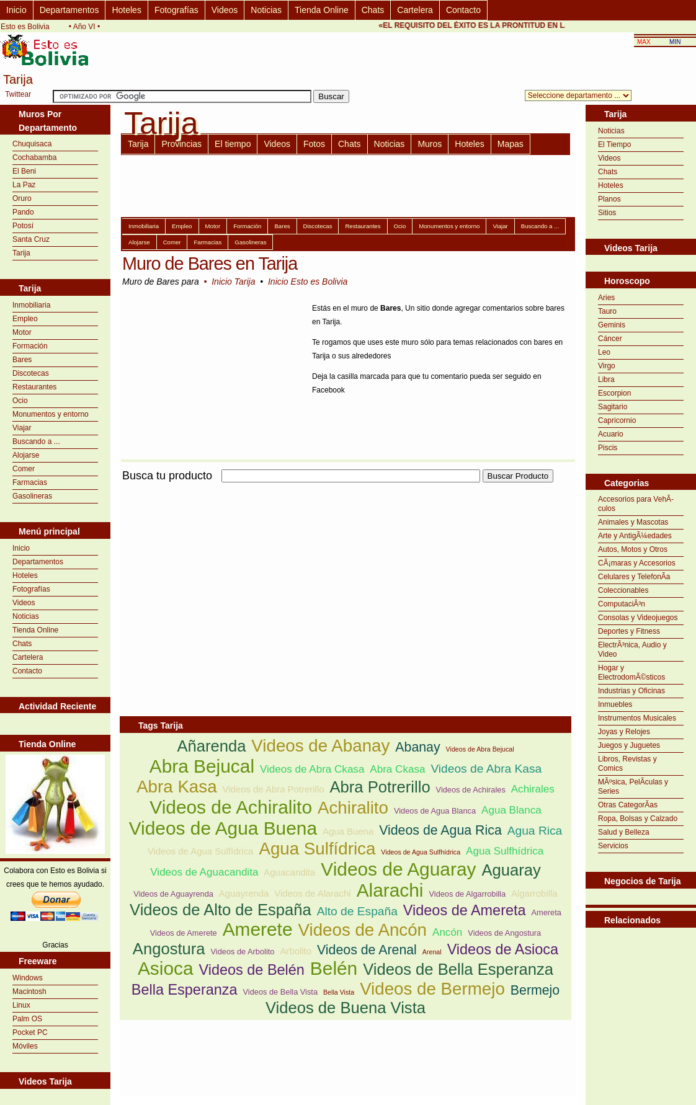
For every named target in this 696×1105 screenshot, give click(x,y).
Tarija (21, 253)
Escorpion (614, 393)
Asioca (166, 968)
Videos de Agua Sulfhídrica (420, 852)
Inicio (16, 10)
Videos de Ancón (362, 929)
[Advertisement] (265, 572)
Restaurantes (34, 387)
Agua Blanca (511, 810)
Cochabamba (34, 157)
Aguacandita (289, 872)
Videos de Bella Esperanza (458, 969)
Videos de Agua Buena (223, 828)
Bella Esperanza (185, 990)
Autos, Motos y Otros (632, 549)
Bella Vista (338, 992)
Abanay (417, 747)
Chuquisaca (31, 144)
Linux (21, 1005)
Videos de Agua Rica (440, 830)
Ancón (447, 932)
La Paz (23, 184)
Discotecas (30, 373)
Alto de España (357, 911)
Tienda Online (322, 10)
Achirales (533, 789)
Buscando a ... (36, 441)
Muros (429, 144)
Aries (606, 297)
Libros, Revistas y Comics (627, 764)
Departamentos (69, 10)
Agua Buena (348, 831)
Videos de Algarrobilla (467, 894)
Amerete (258, 929)
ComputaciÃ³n (621, 604)
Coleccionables (623, 590)
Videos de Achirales (471, 789)
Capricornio (617, 420)
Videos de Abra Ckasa (312, 769)
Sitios (607, 212)
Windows (27, 978)
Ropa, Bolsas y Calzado (637, 818)
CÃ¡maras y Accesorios (637, 563)
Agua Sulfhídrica (504, 851)
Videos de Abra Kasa (486, 768)
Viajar (21, 428)
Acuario (610, 434)
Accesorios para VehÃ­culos (636, 504)
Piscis (607, 447)
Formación (30, 346)
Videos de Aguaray (398, 869)
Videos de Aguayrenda (173, 894)
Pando (23, 212)
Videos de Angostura (504, 933)
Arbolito (295, 951)
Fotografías (176, 10)
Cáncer (610, 338)
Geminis (611, 325)
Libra (606, 379)
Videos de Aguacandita (204, 872)
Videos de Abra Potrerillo (273, 789)
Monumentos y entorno (50, 414)
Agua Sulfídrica (317, 848)
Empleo (25, 318)
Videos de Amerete (183, 933)
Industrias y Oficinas (631, 690)
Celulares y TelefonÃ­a (634, 576)
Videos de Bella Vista (280, 991)
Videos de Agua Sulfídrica (201, 851)
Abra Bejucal (201, 766)
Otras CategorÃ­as (628, 805)
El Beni (24, 171)
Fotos (314, 144)
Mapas (510, 144)
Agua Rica (535, 830)
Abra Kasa (176, 786)
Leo (604, 352)
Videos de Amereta (464, 910)
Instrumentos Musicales (637, 718)
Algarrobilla (534, 893)
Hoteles (126, 10)
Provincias (181, 144)
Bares (22, 359)
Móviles (25, 1046)
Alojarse (25, 455)
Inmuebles (615, 704)
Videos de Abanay (320, 745)
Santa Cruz (31, 239)
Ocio (20, 400)
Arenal (432, 952)
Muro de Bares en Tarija (209, 263)
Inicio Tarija (233, 281)
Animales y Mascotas (633, 522)
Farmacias (29, 482)
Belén (333, 968)
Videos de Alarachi (312, 893)
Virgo (606, 366)
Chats (373, 10)
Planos (609, 199)
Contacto (463, 10)
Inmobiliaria (31, 305)
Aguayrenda (244, 893)
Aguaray (510, 870)
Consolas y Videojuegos (638, 617)
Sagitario (612, 406)
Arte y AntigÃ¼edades (635, 535)
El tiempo (233, 144)
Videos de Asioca (503, 949)
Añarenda (211, 746)
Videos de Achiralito (230, 807)
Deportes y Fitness (629, 631)
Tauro (607, 311)
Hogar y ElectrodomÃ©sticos (631, 672)
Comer (23, 468)
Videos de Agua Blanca (435, 810)
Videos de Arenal (367, 950)
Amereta (546, 912)
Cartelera (415, 10)
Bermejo (535, 990)
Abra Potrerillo (379, 787)
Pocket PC (30, 1032)
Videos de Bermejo (432, 988)
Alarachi (390, 890)
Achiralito (353, 807)
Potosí (22, 225)
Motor (22, 332)
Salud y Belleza (623, 832)
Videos (225, 10)
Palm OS (27, 1018)
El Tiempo (614, 144)
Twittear (18, 94)
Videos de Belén (252, 970)
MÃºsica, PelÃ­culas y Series (633, 787)
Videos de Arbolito (243, 951)
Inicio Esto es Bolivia (307, 281)
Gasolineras (32, 496)
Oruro (22, 198)
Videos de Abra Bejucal (480, 749)
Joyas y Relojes (624, 731)
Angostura (169, 948)
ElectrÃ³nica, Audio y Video (632, 650)
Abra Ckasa (397, 769)
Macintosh (29, 991)
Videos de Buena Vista (345, 1007)
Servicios (613, 845)
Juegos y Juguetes (629, 745)
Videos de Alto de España (220, 909)
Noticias (266, 10)
